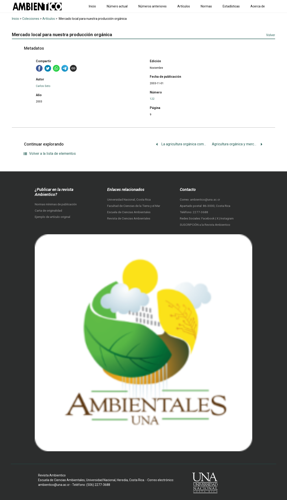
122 (152, 98)
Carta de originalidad (48, 210)
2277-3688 (200, 212)
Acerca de (257, 6)
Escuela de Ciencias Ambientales (128, 212)
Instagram (227, 218)
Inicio (92, 6)
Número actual (117, 6)
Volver (270, 35)
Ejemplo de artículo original (52, 217)
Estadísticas (231, 6)
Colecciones (30, 18)
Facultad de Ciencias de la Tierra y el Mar (133, 206)
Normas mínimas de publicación (56, 204)
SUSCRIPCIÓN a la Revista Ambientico (205, 224)
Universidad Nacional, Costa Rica (129, 199)
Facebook (208, 218)
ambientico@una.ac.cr (205, 199)
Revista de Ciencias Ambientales (128, 218)
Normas (206, 6)
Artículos (183, 6)
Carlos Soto (43, 86)
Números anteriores (152, 6)
